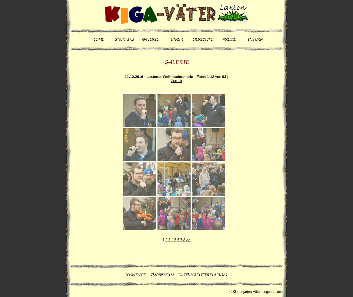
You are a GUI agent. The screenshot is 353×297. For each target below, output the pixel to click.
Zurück (176, 81)
